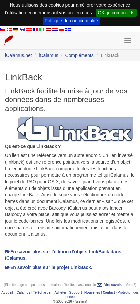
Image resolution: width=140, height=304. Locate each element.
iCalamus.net (18, 55)
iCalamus (48, 55)
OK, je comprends (116, 12)
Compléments (79, 55)
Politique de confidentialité (71, 20)
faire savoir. (113, 285)
